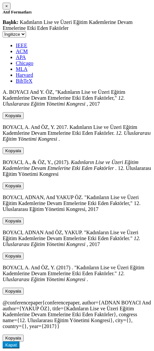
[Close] (7, 6)
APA (21, 57)
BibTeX (24, 81)
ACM (22, 51)
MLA (22, 69)
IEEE (21, 45)
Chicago (24, 63)
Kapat (11, 344)
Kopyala (13, 115)
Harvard (24, 75)
